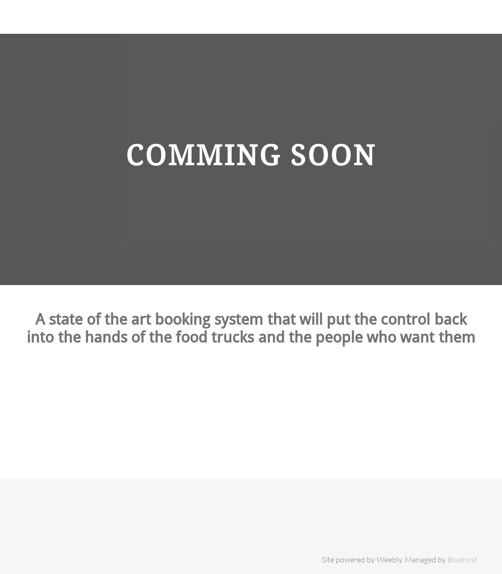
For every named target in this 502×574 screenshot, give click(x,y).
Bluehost (462, 559)
